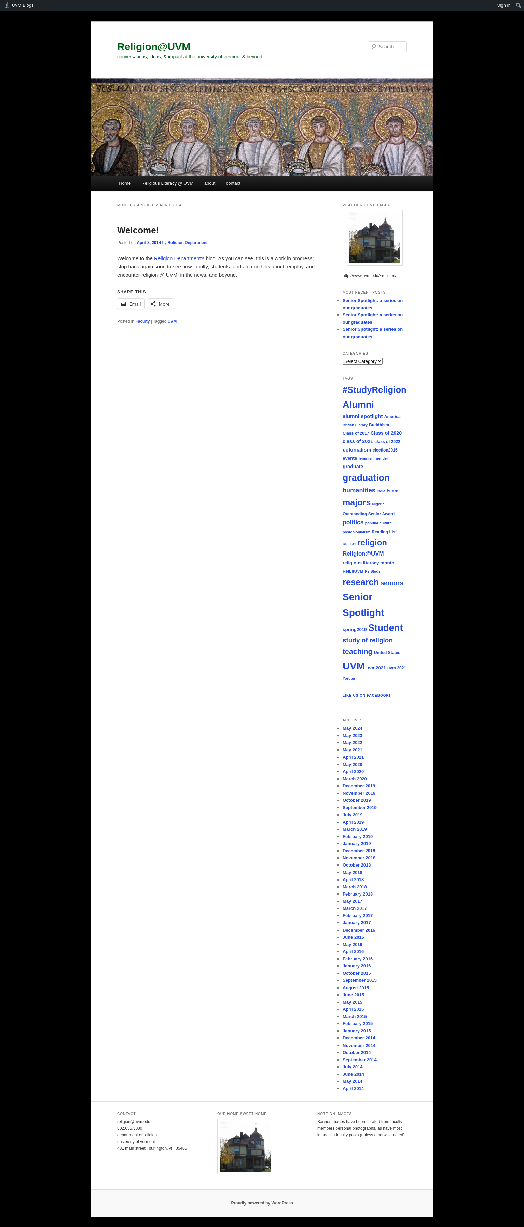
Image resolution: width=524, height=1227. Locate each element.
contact (233, 183)
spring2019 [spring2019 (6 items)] (355, 629)
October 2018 (357, 865)
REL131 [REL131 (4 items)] (349, 544)
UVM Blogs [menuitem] (23, 5)
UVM (172, 321)
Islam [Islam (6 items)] (392, 490)
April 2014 (353, 1088)
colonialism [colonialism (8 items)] (357, 450)
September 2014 (360, 1059)
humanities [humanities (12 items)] (359, 490)
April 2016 (353, 951)
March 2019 (355, 829)
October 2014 (357, 1052)
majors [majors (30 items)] (357, 502)
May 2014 (352, 1081)
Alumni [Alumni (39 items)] (358, 404)
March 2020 (355, 778)
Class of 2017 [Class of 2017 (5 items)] (356, 433)
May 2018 (352, 872)
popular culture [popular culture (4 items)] (378, 523)
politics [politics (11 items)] (353, 522)
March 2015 (355, 1016)
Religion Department (187, 242)
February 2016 (358, 958)
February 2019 (358, 836)
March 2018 (355, 886)
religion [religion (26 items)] (372, 542)
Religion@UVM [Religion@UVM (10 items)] (363, 553)
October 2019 (357, 800)
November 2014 (359, 1045)
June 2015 (353, 994)
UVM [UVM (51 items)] (354, 665)
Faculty (142, 321)
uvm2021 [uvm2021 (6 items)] (376, 667)
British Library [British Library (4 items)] (355, 425)
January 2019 (357, 843)
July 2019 (353, 814)
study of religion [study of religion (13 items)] (368, 640)
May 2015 (352, 1002)
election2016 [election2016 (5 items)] (385, 450)
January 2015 (357, 1030)
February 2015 (358, 1023)
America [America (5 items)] (392, 416)
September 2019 (360, 807)
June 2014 (353, 1074)
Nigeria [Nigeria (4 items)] (378, 504)
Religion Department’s (179, 258)
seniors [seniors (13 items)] (391, 583)
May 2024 (352, 728)
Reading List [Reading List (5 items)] (384, 532)
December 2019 (359, 785)
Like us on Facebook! (366, 695)
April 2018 (353, 879)
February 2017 (358, 915)
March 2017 (355, 908)
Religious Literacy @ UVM (167, 183)
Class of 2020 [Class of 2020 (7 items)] (386, 433)
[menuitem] (518, 5)
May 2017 (352, 901)
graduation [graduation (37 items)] (366, 478)
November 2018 (359, 857)
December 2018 (359, 850)
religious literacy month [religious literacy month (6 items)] (368, 562)
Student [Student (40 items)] (385, 627)
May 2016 (352, 944)
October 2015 (357, 973)
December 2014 (359, 1037)
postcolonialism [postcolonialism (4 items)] (356, 532)
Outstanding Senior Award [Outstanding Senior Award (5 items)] (369, 514)
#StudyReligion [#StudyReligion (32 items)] (374, 390)
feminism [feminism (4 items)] (367, 458)
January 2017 (357, 922)
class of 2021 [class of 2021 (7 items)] (358, 441)
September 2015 (360, 980)
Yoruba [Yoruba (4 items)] (349, 678)
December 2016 (359, 930)
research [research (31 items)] (361, 582)
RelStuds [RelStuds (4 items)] (373, 571)
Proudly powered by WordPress (262, 1203)
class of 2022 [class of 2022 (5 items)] (387, 441)
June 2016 (353, 937)
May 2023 (352, 735)
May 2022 (352, 742)
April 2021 (353, 757)
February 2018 (358, 894)
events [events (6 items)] (350, 458)
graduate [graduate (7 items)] (353, 466)
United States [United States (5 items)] (387, 652)
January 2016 (357, 966)
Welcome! (138, 230)
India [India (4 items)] (381, 491)
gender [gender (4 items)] (382, 458)
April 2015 (353, 1009)
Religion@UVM (153, 46)
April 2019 (353, 822)
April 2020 (353, 771)
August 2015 (356, 987)
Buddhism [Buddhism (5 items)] (379, 425)
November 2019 (359, 793)
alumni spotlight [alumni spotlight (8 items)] (363, 416)
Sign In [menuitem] (504, 5)
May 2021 (352, 749)
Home (125, 183)
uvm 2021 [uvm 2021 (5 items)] (396, 668)
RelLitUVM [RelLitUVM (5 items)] (353, 571)
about (210, 183)
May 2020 (352, 764)
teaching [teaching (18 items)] (357, 652)
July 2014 (353, 1066)
